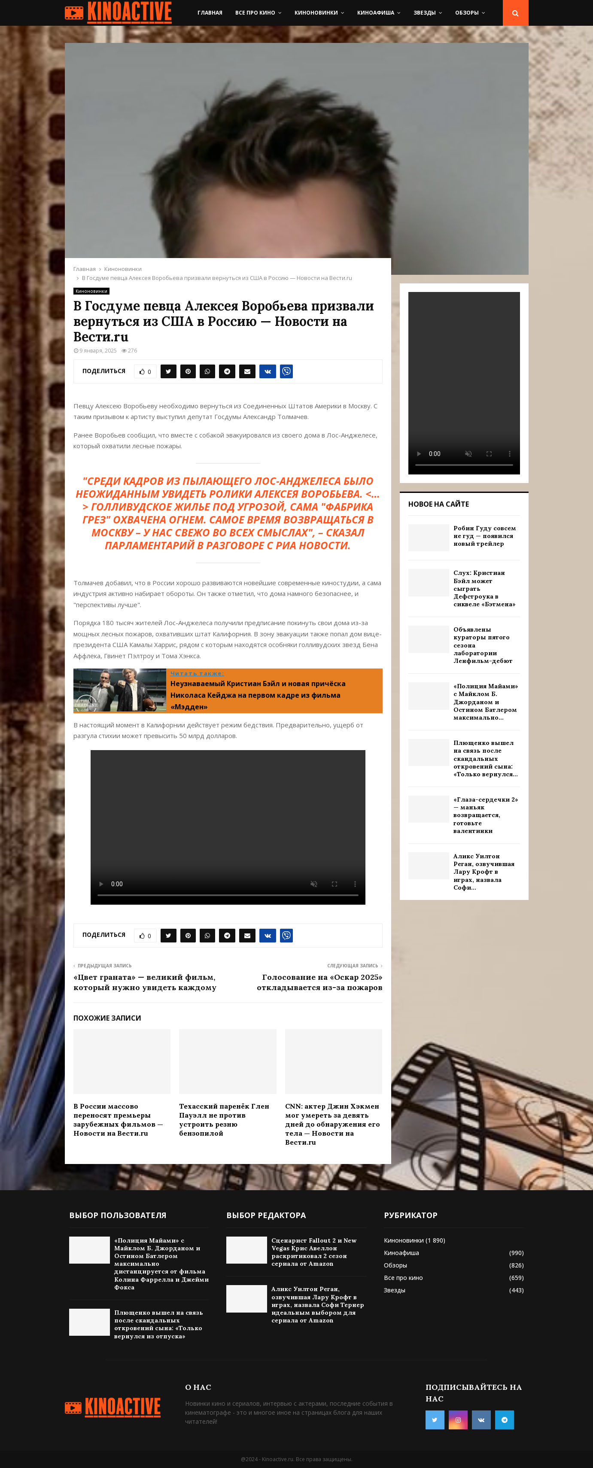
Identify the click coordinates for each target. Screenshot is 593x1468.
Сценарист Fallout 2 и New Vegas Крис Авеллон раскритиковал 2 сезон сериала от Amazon (313, 1252)
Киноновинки (316, 12)
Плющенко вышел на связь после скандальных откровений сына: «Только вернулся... (485, 758)
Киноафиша (375, 12)
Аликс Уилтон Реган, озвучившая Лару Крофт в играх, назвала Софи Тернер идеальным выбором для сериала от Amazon (317, 1304)
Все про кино (255, 12)
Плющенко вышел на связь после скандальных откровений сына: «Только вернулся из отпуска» (158, 1324)
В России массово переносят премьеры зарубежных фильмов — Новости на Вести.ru (118, 1119)
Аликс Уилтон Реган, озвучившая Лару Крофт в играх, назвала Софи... (483, 871)
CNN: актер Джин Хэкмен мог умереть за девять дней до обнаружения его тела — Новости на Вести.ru (332, 1124)
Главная (210, 12)
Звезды (425, 12)
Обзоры (467, 12)
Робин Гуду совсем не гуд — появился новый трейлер (484, 535)
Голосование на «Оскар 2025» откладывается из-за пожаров (320, 982)
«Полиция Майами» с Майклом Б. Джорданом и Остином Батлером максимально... (485, 701)
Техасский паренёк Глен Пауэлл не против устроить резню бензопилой (224, 1119)
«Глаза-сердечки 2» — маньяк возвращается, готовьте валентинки (485, 815)
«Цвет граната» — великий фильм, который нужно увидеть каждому (144, 982)
